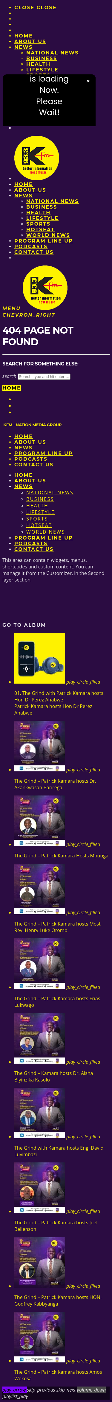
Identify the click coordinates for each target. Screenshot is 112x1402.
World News (48, 235)
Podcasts (30, 246)
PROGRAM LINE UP (43, 241)
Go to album (24, 625)
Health (38, 64)
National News (52, 53)
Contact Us (34, 252)
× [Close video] (88, 81)
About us (30, 41)
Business (41, 58)
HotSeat (40, 229)
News (23, 47)
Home (23, 36)
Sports (38, 224)
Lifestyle (42, 70)
